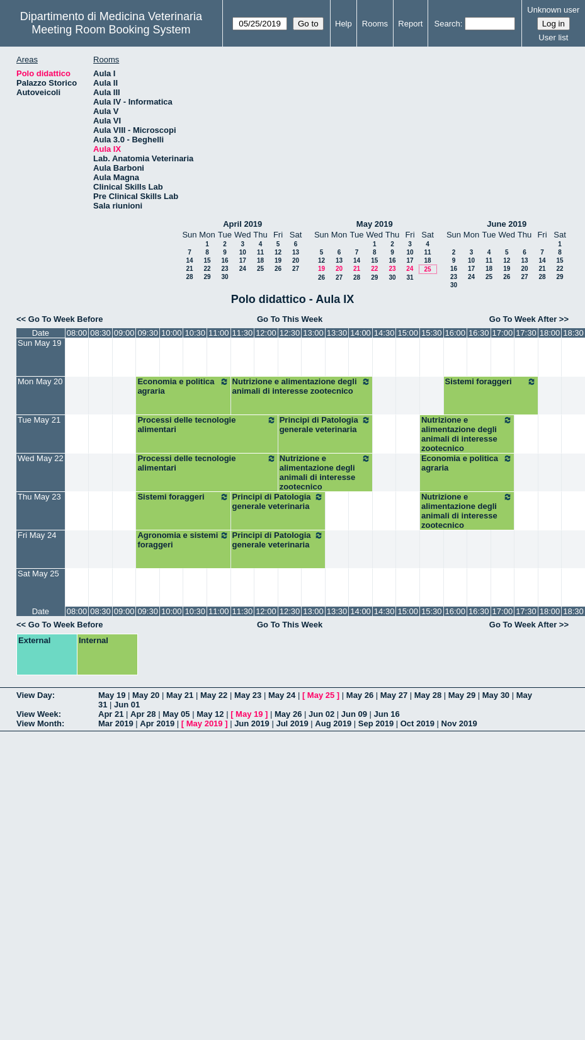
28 (189, 276)
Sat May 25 (38, 573)
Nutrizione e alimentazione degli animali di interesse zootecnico (301, 386)
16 (224, 260)
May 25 (320, 695)
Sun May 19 (39, 343)
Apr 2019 (157, 723)
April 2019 (242, 224)
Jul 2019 (292, 723)
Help (343, 23)
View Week (37, 714)
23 (224, 268)
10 (242, 252)
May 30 (495, 695)
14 (189, 260)
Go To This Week (289, 319)
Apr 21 (110, 714)
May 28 (427, 695)
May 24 (281, 695)
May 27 (393, 695)
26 (278, 268)
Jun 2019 (252, 723)
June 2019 (506, 224)
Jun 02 (321, 714)
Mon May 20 (40, 381)
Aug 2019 (333, 723)
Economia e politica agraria (183, 386)
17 (242, 260)
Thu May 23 (39, 496)
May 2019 (374, 224)
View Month (39, 723)
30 (224, 276)
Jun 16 (387, 714)
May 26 (359, 695)
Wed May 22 (41, 458)
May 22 (213, 695)
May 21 (179, 695)
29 (206, 276)
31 (409, 277)
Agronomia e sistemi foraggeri (183, 539)
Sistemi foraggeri (491, 382)
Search (447, 23)
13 (295, 252)
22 (206, 268)
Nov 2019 (459, 723)
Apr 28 (143, 714)
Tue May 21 (39, 420)
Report (410, 23)
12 (278, 252)
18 (260, 260)
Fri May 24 (37, 535)
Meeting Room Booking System (110, 29)
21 (189, 268)
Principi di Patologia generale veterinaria (325, 424)
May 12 (210, 714)
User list (553, 37)
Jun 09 (354, 714)
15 (206, 260)
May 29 (461, 695)
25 (260, 268)
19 (278, 260)
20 (295, 260)
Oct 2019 (417, 723)
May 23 (247, 695)
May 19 (111, 695)
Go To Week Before (65, 319)
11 (260, 252)
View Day (34, 695)
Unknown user (553, 9)
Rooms (375, 23)
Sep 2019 (376, 723)
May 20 (145, 695)
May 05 (176, 714)
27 (295, 268)
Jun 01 (127, 704)
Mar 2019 (115, 723)
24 (242, 268)
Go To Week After (523, 319)
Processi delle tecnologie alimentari (206, 424)
